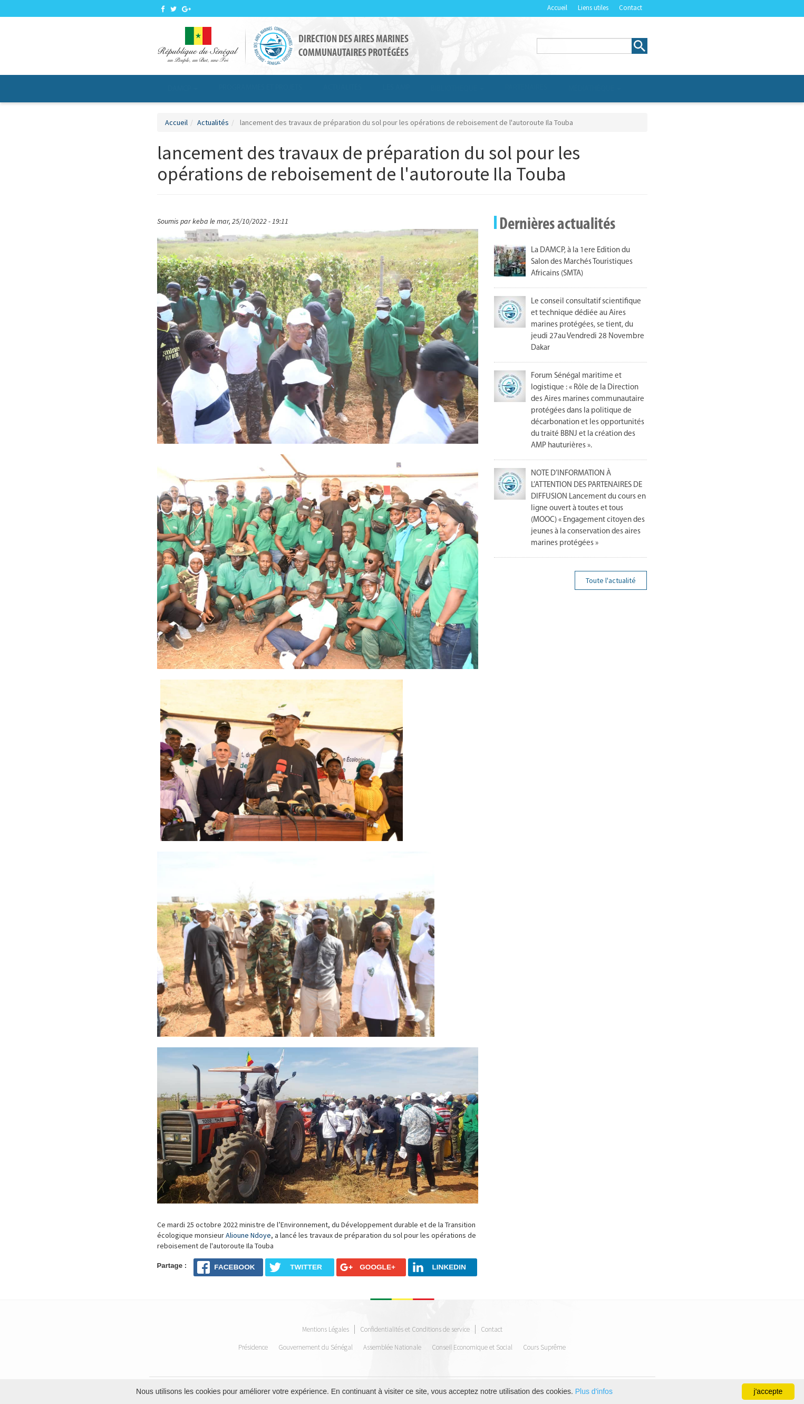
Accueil (557, 7)
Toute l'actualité (611, 580)
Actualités (342, 88)
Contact (630, 7)
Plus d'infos (594, 1391)
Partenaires (526, 88)
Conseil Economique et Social (472, 1347)
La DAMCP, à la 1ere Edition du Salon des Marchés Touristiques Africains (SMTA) (582, 262)
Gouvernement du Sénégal (315, 1347)
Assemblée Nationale (392, 1347)
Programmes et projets (260, 88)
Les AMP (396, 88)
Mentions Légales (325, 1329)
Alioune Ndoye (248, 1235)
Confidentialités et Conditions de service (415, 1329)
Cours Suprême (544, 1347)
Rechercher (639, 46)
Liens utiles (593, 7)
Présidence (253, 1347)
